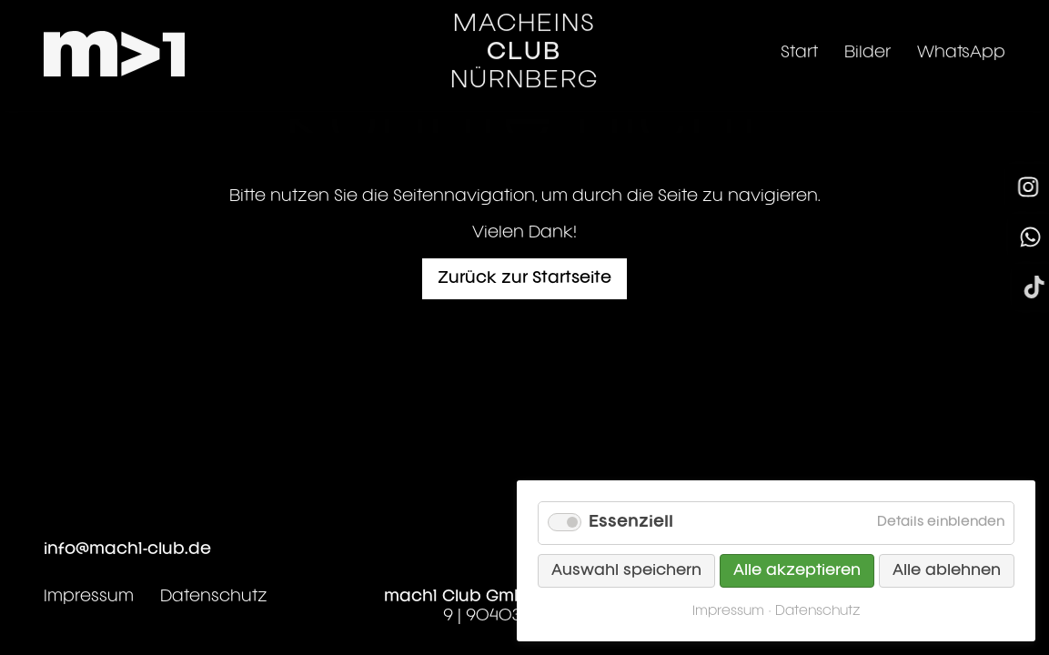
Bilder (867, 44)
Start (799, 44)
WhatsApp (961, 44)
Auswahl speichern (626, 571)
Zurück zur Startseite (524, 278)
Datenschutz (213, 597)
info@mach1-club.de (127, 549)
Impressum (89, 597)
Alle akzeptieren (797, 571)
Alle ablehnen (947, 571)
